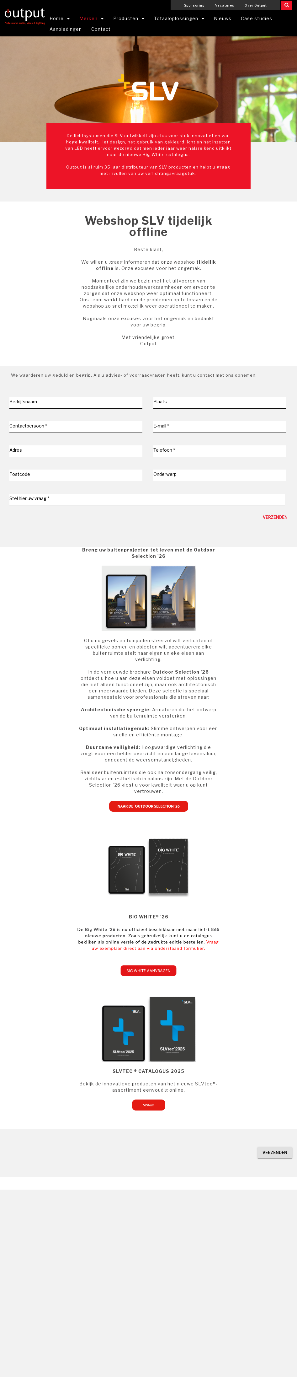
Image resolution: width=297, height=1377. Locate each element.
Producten (125, 18)
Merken (88, 18)
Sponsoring (194, 5)
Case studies (256, 18)
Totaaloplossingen (176, 18)
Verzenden (275, 517)
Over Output (256, 5)
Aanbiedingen (66, 29)
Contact (101, 29)
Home (57, 18)
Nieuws (222, 18)
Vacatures (224, 5)
